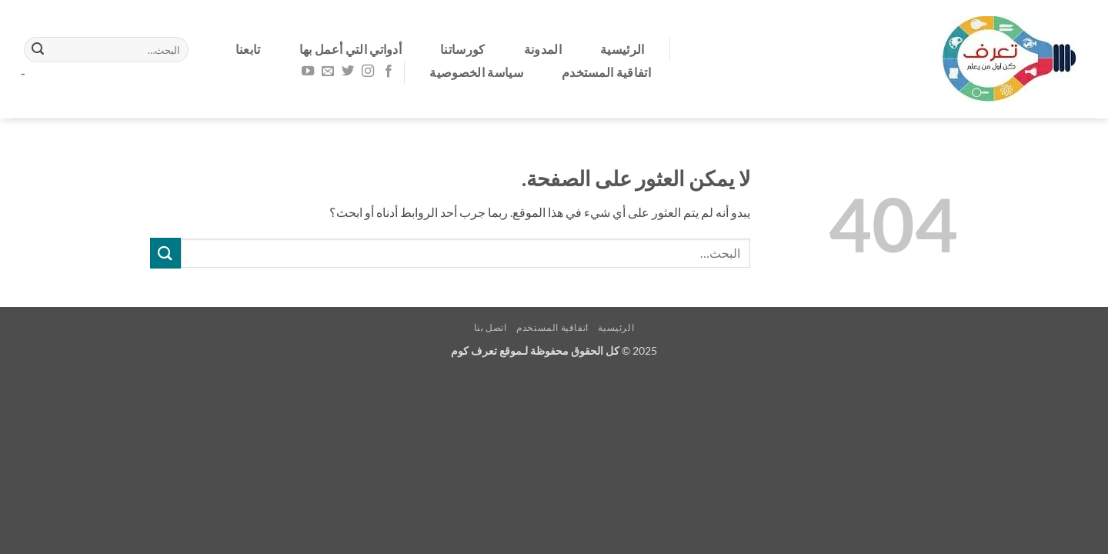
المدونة (543, 49)
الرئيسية (622, 49)
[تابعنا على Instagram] (368, 71)
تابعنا (248, 49)
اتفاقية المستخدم (606, 72)
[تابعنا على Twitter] (348, 71)
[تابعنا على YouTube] (308, 71)
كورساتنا (463, 49)
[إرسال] (38, 50)
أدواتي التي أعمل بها (350, 49)
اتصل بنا (490, 327)
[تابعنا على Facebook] (388, 71)
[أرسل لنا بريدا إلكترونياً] (328, 71)
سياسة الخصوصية (475, 72)
